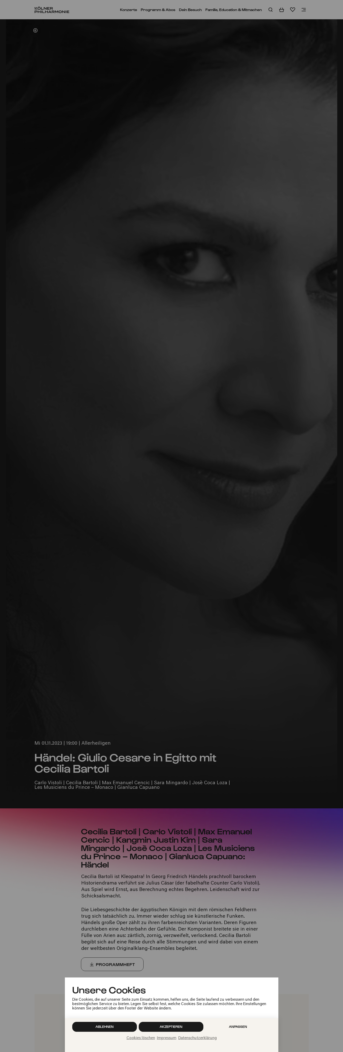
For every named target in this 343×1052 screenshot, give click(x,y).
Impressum (166, 1038)
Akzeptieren (171, 1027)
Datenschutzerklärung (197, 1038)
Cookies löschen (141, 1038)
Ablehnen (104, 1027)
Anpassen (238, 1027)
